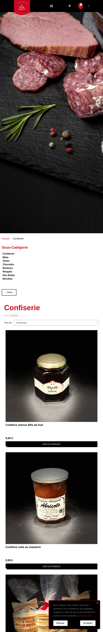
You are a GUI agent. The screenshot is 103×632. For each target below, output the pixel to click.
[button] (69, 6)
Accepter (87, 623)
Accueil (5, 238)
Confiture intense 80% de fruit (24, 425)
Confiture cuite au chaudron (23, 547)
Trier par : (8, 322)
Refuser (60, 623)
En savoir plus (85, 615)
